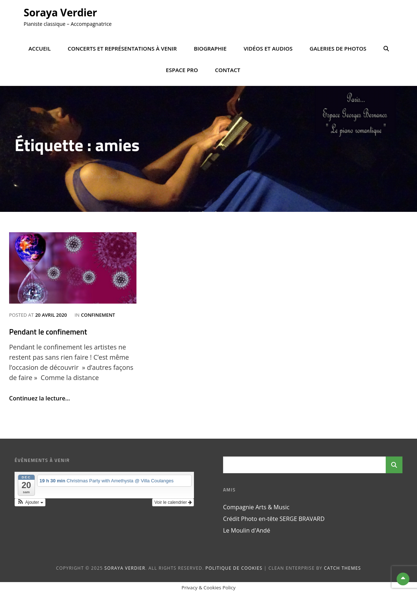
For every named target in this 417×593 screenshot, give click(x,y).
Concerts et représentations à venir (122, 48)
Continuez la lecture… (39, 398)
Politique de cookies (234, 568)
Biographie (210, 48)
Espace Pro (182, 70)
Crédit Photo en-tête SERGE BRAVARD (274, 519)
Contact (227, 70)
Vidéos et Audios (268, 48)
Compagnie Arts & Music (256, 507)
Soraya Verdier (60, 12)
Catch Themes (342, 568)
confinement (98, 315)
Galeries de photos (338, 48)
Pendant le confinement (48, 331)
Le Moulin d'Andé (246, 530)
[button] (30, 502)
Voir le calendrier (173, 502)
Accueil (39, 48)
